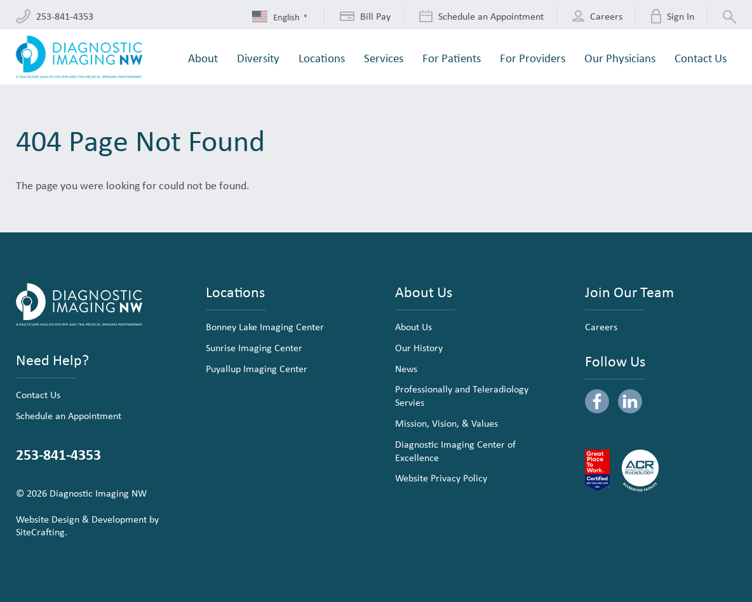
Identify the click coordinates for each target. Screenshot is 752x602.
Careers (601, 326)
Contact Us (38, 394)
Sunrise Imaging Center (254, 347)
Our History (419, 347)
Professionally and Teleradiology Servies (461, 395)
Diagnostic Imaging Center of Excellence (455, 450)
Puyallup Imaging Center (256, 368)
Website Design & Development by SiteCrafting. (87, 525)
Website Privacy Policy (441, 478)
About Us (413, 326)
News (406, 368)
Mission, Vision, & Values (446, 423)
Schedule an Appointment (68, 415)
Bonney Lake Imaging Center (265, 326)
